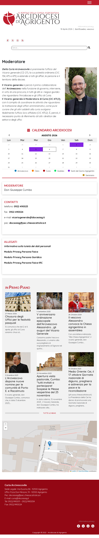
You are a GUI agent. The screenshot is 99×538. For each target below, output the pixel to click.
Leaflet (73, 471)
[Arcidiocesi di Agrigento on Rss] (22, 40)
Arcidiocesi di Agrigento (57, 532)
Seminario (88, 175)
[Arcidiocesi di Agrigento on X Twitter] (12, 40)
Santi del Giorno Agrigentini (81, 171)
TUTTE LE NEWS (49, 413)
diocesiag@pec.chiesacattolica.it (27, 222)
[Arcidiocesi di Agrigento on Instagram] (17, 40)
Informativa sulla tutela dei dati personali (27, 246)
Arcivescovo (14, 88)
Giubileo (59, 171)
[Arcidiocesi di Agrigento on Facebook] (7, 40)
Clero (35, 171)
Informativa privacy (86, 26)
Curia (47, 171)
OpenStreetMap (84, 471)
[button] (49, 443)
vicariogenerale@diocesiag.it (28, 217)
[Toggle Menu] (89, 2)
